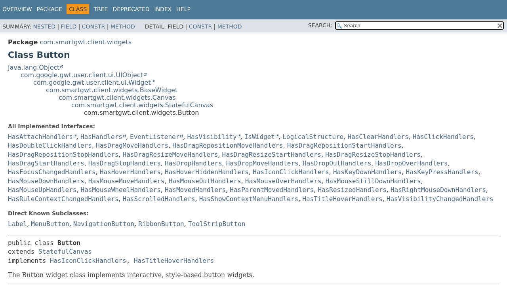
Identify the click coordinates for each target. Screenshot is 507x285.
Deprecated (130, 9)
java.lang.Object (33, 67)
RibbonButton (161, 224)
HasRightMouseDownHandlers (438, 190)
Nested (44, 26)
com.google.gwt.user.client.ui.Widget (92, 82)
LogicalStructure (312, 137)
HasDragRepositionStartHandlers (344, 145)
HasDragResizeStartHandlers (271, 154)
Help (183, 9)
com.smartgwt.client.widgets (86, 42)
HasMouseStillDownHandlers (373, 181)
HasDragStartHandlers (46, 163)
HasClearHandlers (377, 137)
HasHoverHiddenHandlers (207, 172)
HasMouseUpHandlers (42, 190)
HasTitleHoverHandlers (342, 199)
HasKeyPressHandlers (442, 172)
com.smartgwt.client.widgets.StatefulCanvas (142, 105)
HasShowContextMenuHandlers (248, 199)
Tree (100, 9)
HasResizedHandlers (352, 190)
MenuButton (50, 224)
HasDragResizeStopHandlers (373, 154)
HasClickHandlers (443, 137)
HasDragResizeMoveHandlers (170, 154)
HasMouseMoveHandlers (126, 181)
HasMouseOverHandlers (283, 181)
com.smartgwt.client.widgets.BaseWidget (111, 90)
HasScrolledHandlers (159, 199)
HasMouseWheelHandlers (121, 190)
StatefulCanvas (65, 251)
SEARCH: (320, 25)
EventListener (154, 137)
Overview (17, 9)
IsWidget (259, 137)
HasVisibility (211, 137)
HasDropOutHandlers (337, 163)
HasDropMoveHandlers (262, 163)
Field (69, 26)
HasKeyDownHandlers (367, 172)
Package (50, 9)
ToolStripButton (217, 224)
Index (163, 9)
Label (17, 224)
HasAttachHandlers (40, 137)
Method (123, 26)
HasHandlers (101, 137)
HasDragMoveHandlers (132, 145)
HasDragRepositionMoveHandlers (227, 145)
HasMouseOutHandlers (205, 181)
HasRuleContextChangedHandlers (63, 199)
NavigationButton (103, 224)
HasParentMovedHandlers (272, 190)
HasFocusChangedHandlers (52, 172)
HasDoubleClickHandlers (50, 145)
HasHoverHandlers (130, 172)
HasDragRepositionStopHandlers (63, 154)
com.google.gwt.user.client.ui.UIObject (82, 75)
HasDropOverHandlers (411, 163)
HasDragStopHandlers (124, 163)
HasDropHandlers (193, 163)
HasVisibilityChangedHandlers (440, 199)
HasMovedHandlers (195, 190)
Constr (93, 26)
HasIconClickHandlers (291, 172)
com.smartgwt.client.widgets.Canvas (117, 97)
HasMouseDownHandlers (46, 181)
